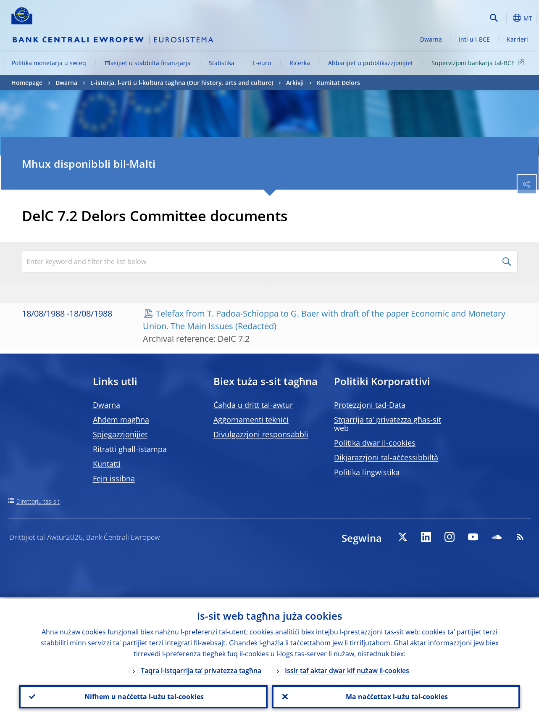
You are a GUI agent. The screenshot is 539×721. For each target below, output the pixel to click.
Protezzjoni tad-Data (369, 405)
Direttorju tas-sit (38, 501)
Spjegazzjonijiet (120, 434)
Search (494, 18)
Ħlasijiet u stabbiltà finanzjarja (148, 63)
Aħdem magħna (121, 420)
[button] (507, 18)
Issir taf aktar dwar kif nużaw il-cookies (347, 669)
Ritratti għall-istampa (130, 449)
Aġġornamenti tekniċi (251, 420)
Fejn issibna (114, 478)
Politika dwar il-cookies (374, 443)
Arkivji (295, 83)
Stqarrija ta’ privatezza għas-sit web (387, 424)
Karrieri (517, 39)
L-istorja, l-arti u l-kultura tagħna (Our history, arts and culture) (181, 83)
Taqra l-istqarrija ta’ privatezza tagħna (201, 669)
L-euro (262, 63)
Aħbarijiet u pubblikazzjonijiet (370, 63)
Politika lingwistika (367, 472)
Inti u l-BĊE (474, 39)
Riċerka (299, 63)
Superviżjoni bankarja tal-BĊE (479, 62)
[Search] (445, 17)
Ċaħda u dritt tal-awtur (253, 405)
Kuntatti (107, 464)
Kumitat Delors (338, 83)
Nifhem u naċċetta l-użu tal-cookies (143, 696)
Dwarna (431, 39)
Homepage (26, 83)
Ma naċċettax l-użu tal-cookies (396, 696)
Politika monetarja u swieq (49, 63)
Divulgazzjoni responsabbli (260, 434)
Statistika (221, 63)
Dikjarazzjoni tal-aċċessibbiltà (386, 457)
